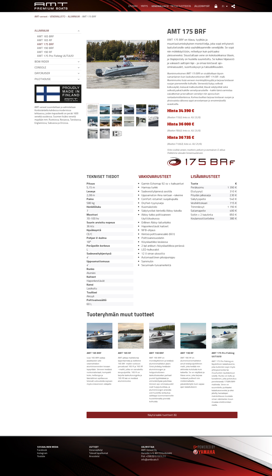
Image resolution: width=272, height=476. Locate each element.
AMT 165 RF (44, 40)
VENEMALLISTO (159, 6)
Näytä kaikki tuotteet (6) (162, 415)
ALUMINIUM (74, 16)
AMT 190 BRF (45, 48)
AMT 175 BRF (45, 44)
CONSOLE (40, 67)
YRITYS (144, 6)
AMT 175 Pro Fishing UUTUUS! (55, 56)
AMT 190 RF (44, 52)
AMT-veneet (41, 16)
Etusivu (133, 6)
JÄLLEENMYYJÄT (202, 6)
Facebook (42, 450)
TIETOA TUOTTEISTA (181, 6)
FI (223, 6)
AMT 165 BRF (45, 36)
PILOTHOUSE (43, 79)
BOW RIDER (42, 61)
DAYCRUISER (42, 73)
